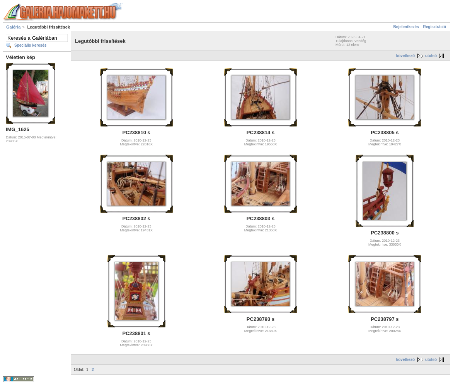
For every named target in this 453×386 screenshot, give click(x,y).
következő (405, 56)
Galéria (13, 27)
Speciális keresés (30, 45)
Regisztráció (434, 27)
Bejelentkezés (406, 27)
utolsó (431, 56)
